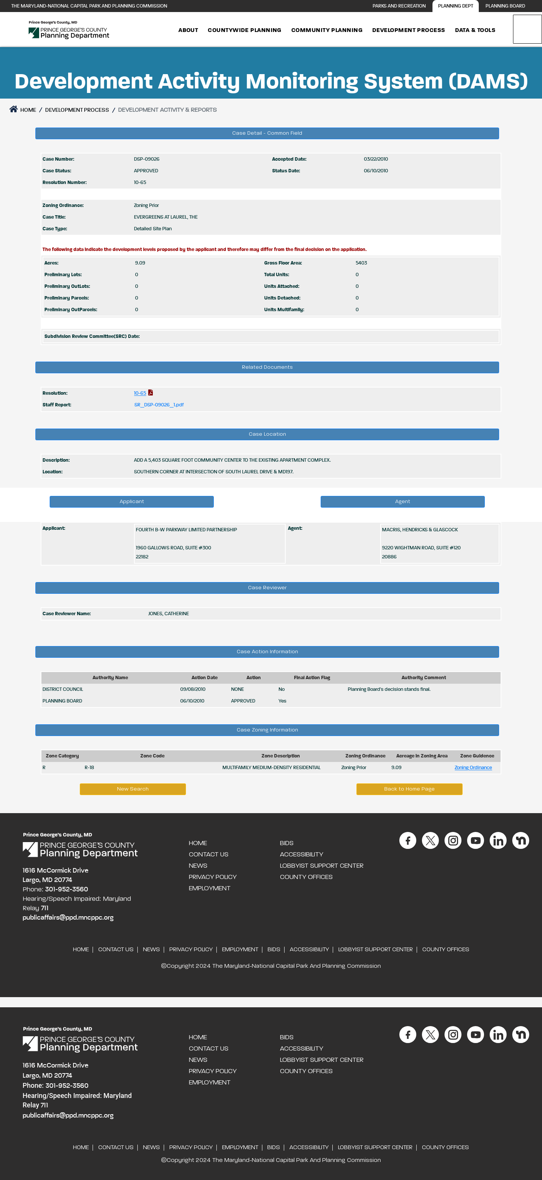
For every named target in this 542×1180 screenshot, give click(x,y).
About (188, 30)
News (198, 865)
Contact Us (208, 854)
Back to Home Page (409, 789)
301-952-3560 (66, 889)
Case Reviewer (267, 587)
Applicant (132, 501)
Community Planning (326, 30)
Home (22, 109)
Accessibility (301, 854)
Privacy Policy (213, 877)
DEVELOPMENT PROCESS (77, 110)
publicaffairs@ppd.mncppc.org (68, 917)
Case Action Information (267, 651)
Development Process (408, 30)
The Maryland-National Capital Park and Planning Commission (89, 6)
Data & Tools (475, 30)
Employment (210, 888)
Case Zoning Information (267, 730)
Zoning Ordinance (473, 767)
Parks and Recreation (399, 6)
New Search (133, 789)
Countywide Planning (245, 30)
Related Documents (267, 367)
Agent (402, 501)
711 (45, 908)
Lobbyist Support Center (322, 865)
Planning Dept (455, 6)
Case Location (267, 434)
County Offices (306, 877)
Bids (287, 843)
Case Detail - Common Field (267, 133)
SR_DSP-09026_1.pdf (159, 405)
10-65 (140, 393)
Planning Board (505, 6)
